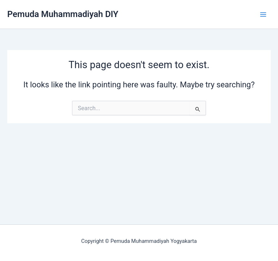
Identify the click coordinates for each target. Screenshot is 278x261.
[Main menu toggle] (263, 14)
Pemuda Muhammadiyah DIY (62, 14)
